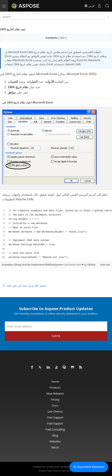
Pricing (55, 399)
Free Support (55, 417)
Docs (55, 405)
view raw (105, 264)
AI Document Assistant (88, 466)
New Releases (55, 393)
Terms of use (59, 471)
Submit (56, 336)
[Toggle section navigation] (108, 16)
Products (55, 387)
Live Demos (55, 411)
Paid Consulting (55, 429)
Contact (69, 471)
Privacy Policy (45, 471)
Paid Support (55, 423)
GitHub (91, 264)
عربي (89, 6)
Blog (55, 435)
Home (55, 381)
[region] (56, 234)
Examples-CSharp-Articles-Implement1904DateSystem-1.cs (35, 264)
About (55, 447)
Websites (55, 441)
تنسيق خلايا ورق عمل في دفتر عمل (24, 285)
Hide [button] (62, 37)
